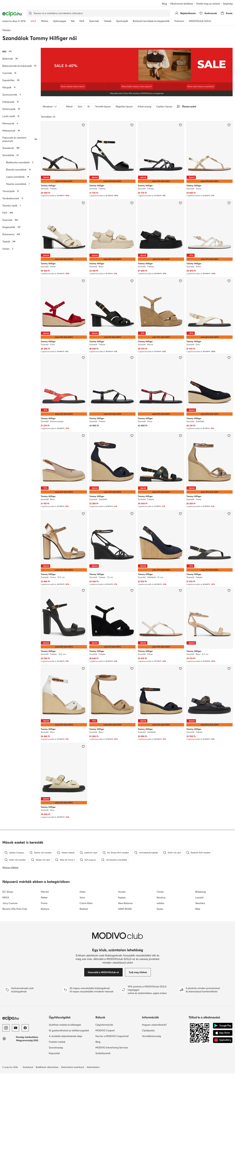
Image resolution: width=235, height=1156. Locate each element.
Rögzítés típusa (124, 106)
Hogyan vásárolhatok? (154, 1024)
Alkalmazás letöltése (181, 3)
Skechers (200, 903)
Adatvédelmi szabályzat (72, 1067)
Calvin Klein (86, 903)
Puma (44, 903)
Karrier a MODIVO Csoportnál (112, 1036)
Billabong (200, 891)
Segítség (228, 3)
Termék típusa (103, 106)
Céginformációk (104, 1024)
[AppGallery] (222, 1040)
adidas (160, 903)
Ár (88, 106)
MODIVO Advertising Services (111, 1047)
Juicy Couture (10, 903)
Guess (160, 908)
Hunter (122, 891)
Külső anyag (144, 106)
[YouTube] (15, 1027)
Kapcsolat (54, 1053)
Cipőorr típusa (164, 106)
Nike (197, 908)
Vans (82, 897)
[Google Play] (222, 1026)
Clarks (160, 891)
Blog (164, 3)
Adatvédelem (93, 1067)
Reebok (84, 908)
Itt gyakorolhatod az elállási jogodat (69, 1030)
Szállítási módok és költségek (65, 1024)
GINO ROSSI (125, 908)
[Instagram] (6, 1027)
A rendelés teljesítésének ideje (65, 1036)
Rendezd (50, 106)
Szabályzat (28, 1067)
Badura (45, 908)
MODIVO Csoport (105, 1030)
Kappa (122, 897)
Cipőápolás (148, 1030)
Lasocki (199, 897)
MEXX (5, 897)
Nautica (161, 897)
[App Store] (222, 1033)
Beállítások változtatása (47, 1067)
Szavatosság (56, 1047)
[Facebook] (25, 1027)
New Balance (125, 903)
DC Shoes (7, 891)
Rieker (44, 897)
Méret (69, 106)
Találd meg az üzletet (208, 3)
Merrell (45, 891)
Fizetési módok (57, 1041)
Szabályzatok (102, 1053)
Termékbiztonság (151, 1036)
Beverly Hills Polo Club (14, 908)
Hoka (82, 891)
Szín (80, 106)
